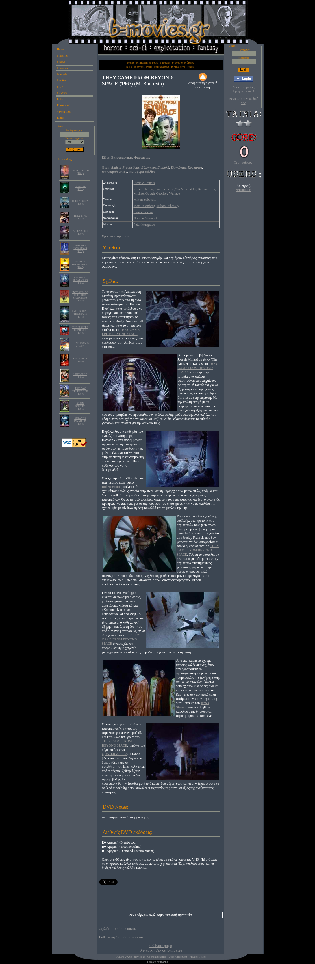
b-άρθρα (62, 80)
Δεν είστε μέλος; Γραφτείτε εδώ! (243, 89)
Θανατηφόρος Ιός (114, 172)
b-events (62, 92)
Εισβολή (163, 167)
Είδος (106, 157)
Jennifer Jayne (164, 189)
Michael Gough (144, 193)
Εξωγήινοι (148, 167)
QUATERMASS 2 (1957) (80, 344)
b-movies (62, 68)
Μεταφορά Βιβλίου (142, 172)
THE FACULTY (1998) (80, 202)
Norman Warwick (146, 218)
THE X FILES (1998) (80, 360)
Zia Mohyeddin (185, 189)
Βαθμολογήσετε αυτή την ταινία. (121, 937)
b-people (62, 74)
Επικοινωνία (64, 105)
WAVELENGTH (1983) (80, 172)
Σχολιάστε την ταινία (116, 236)
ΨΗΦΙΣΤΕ (243, 190)
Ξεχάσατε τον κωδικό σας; (243, 101)
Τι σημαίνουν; (243, 163)
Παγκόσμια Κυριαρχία (186, 167)
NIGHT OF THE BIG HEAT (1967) (80, 264)
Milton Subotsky (145, 200)
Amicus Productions (125, 167)
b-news (61, 61)
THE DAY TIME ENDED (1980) (80, 391)
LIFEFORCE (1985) (80, 375)
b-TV (60, 86)
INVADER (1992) (80, 188)
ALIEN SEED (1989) (80, 232)
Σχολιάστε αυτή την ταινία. (117, 929)
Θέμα (105, 167)
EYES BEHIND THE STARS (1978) (80, 314)
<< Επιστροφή (160, 946)
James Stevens (143, 212)
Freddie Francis (144, 183)
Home (60, 49)
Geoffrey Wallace (168, 193)
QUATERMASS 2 (114, 754)
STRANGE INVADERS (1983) (80, 421)
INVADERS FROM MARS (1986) (80, 280)
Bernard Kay (206, 189)
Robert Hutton (143, 189)
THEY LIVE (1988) (80, 217)
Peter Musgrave (144, 225)
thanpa (164, 961)
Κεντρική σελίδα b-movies (161, 950)
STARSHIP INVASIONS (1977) (80, 248)
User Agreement (178, 956)
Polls (60, 99)
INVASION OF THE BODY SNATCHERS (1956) (80, 296)
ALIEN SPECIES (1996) (80, 406)
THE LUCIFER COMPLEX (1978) (80, 330)
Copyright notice (156, 956)
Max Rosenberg (144, 206)
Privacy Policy (198, 956)
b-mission (62, 55)
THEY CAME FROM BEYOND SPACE (121, 332)
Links (60, 117)
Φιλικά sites (64, 111)
